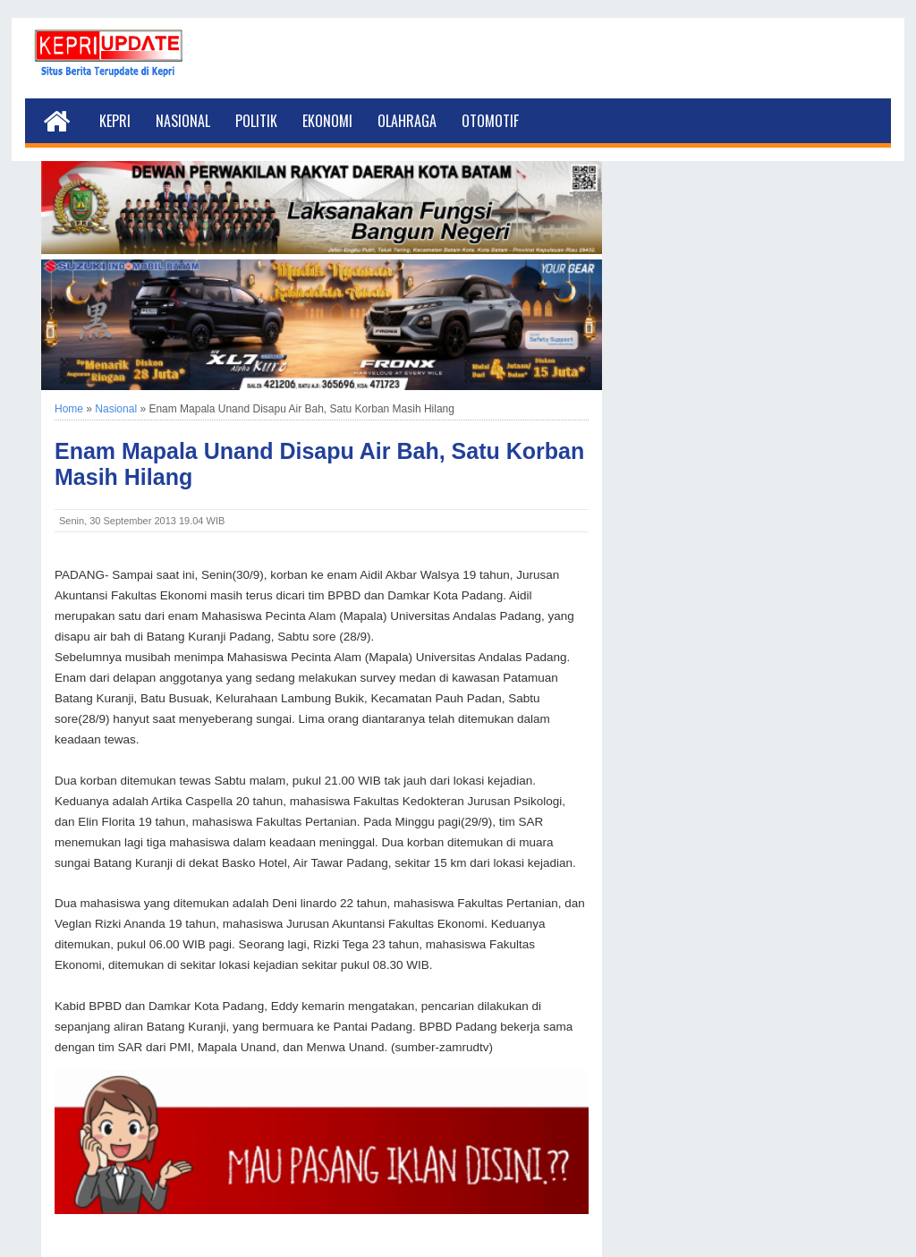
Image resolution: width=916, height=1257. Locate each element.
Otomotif (490, 121)
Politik (256, 121)
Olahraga (407, 121)
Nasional (183, 121)
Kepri (115, 121)
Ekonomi (327, 121)
